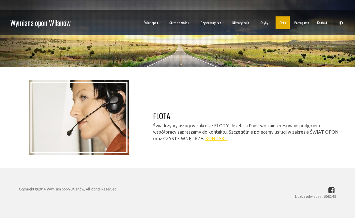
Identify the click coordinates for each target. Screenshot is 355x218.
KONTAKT (216, 138)
